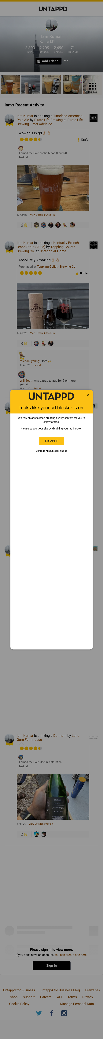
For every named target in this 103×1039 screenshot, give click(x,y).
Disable (51, 441)
